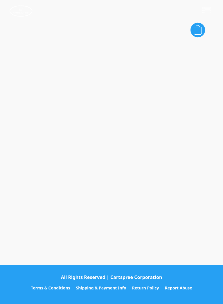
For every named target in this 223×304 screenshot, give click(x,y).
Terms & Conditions (50, 288)
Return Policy (145, 288)
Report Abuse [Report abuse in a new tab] (178, 288)
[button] (21, 11)
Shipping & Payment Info (101, 288)
